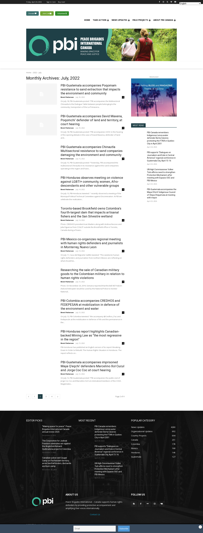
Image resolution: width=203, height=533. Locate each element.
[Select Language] (190, 3)
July (40, 72)
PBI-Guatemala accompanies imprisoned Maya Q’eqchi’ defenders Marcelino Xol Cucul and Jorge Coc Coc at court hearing (92, 366)
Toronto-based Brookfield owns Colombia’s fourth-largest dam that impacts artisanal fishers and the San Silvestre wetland (91, 212)
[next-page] (57, 396)
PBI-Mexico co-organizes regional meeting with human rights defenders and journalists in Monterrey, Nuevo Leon (92, 243)
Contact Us (95, 514)
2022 (35, 72)
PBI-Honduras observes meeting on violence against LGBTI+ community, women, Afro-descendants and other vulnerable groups (92, 181)
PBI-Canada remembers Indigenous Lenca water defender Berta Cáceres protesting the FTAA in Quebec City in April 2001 (160, 138)
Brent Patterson (67, 97)
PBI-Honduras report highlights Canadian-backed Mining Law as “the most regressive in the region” (91, 335)
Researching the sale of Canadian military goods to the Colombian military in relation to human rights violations (92, 274)
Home (28, 72)
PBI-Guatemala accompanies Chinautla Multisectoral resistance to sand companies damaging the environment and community (92, 151)
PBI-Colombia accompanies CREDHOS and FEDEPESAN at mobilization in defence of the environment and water (90, 304)
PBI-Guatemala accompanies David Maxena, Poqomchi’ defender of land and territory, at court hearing (91, 120)
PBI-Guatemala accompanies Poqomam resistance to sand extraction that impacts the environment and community (90, 89)
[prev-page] (28, 396)
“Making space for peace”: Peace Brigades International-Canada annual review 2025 (56, 429)
